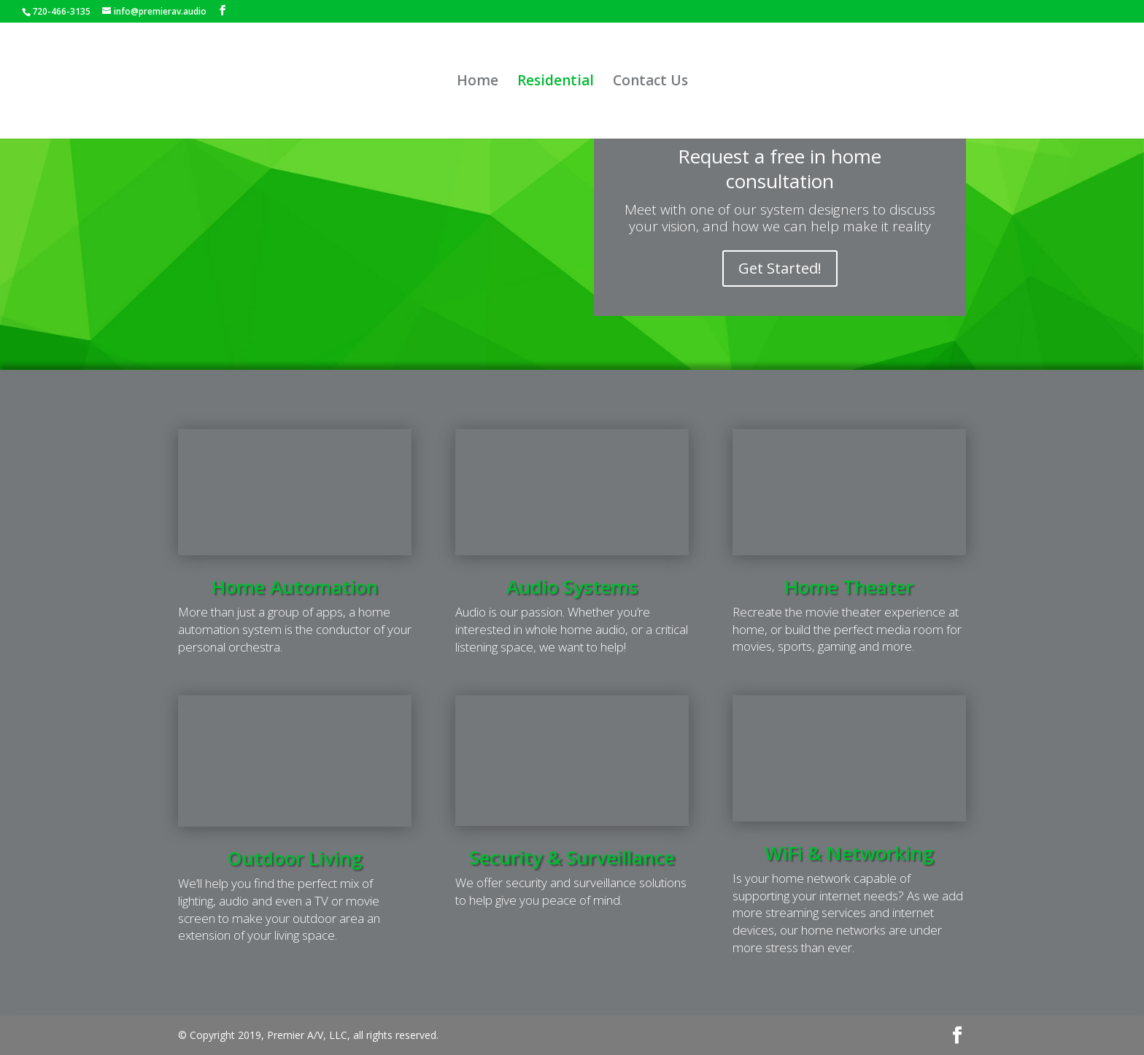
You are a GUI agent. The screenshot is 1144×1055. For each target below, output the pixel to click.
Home (477, 82)
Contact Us (650, 82)
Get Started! (780, 268)
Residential (555, 82)
